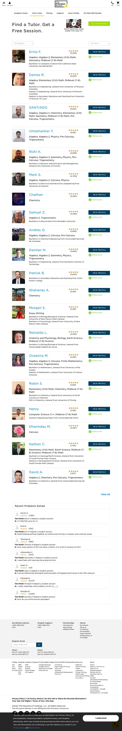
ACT (13, 666)
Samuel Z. (37, 212)
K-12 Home (58, 665)
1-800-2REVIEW (18, 625)
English (27, 668)
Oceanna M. (38, 356)
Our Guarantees (95, 681)
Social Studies (30, 670)
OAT (19, 674)
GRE (19, 665)
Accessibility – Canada (97, 689)
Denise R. (36, 75)
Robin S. (36, 383)
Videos (77, 668)
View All (105, 494)
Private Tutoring (80, 672)
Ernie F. (35, 52)
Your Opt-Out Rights (21, 701)
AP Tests (15, 670)
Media (92, 676)
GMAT (20, 666)
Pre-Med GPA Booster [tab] (93, 13)
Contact (92, 678)
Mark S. (35, 175)
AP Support (29, 672)
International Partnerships (99, 679)
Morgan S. (37, 308)
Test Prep (58, 670)
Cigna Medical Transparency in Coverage (86, 635)
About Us (58, 674)
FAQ (13, 627)
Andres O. (37, 230)
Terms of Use (34, 728)
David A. (36, 472)
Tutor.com (58, 668)
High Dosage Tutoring (62, 666)
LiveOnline (79, 670)
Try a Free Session (99, 24)
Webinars (78, 665)
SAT (13, 665)
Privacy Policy (19, 728)
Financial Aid (43, 670)
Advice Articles (80, 666)
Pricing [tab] (49, 13)
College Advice (44, 666)
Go (39, 645)
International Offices (82, 676)
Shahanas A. (39, 290)
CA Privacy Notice (34, 699)
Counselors (79, 678)
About (92, 665)
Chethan (36, 195)
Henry (34, 409)
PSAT (14, 668)
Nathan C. (37, 444)
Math (26, 665)
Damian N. (37, 250)
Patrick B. (37, 273)
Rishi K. (35, 152)
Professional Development (64, 672)
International (68, 625)
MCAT (20, 670)
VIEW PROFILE (99, 52)
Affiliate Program (96, 670)
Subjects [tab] (60, 13)
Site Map (50, 701)
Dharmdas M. (40, 427)
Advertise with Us (96, 674)
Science (27, 666)
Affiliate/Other (68, 629)
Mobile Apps (79, 674)
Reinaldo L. (38, 333)
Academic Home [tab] (21, 13)
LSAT (20, 668)
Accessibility (85, 631)
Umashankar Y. (41, 131)
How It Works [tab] (73, 13)
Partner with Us (95, 672)
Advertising (67, 627)
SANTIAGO (38, 107)
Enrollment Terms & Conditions (84, 627)
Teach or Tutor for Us (97, 666)
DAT (19, 672)
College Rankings (45, 665)
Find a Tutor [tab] (37, 13)
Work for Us (94, 668)
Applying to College (45, 668)
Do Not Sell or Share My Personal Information (65, 699)
